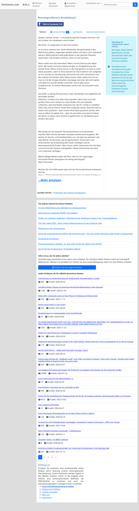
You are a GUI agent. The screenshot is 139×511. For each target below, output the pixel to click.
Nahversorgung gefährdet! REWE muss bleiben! (58, 213)
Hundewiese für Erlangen (48, 239)
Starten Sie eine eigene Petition (67, 267)
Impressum (47, 497)
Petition (42, 32)
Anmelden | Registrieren (71, 4)
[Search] (118, 4)
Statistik (77, 32)
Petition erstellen (37, 4)
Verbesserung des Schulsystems (51, 229)
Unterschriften (59, 32)
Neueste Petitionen (53, 4)
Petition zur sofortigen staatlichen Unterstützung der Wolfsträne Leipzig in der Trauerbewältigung (77, 218)
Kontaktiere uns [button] (93, 3)
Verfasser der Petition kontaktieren (69, 192)
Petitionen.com (10, 4)
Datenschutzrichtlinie (95, 32)
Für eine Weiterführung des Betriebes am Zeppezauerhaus (62, 208)
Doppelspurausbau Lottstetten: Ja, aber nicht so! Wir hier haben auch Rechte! (70, 244)
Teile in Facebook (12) (50, 24)
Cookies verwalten (50, 492)
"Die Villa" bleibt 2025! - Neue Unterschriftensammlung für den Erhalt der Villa (70, 223)
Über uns (46, 494)
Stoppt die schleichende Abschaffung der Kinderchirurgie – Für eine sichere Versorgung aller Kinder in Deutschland (85, 234)
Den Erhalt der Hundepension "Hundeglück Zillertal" (59, 249)
